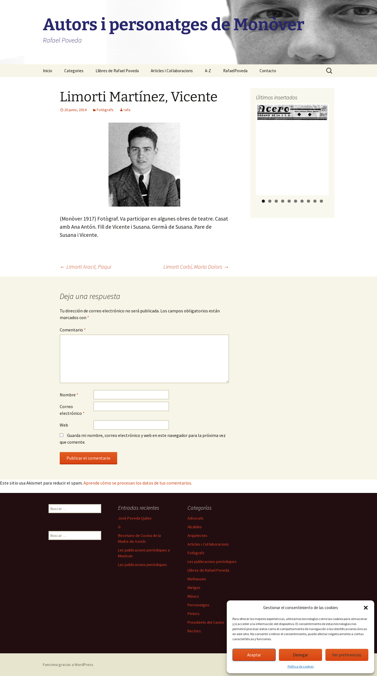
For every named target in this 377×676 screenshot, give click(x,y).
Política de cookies (301, 666)
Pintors (194, 613)
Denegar (300, 655)
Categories (74, 70)
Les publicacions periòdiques (142, 564)
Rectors (194, 630)
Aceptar (254, 655)
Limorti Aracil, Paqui (85, 266)
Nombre (69, 394)
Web (64, 425)
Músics (193, 596)
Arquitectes (197, 535)
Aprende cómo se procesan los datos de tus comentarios (137, 483)
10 (321, 201)
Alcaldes (195, 526)
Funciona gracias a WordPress (68, 664)
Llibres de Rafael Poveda (117, 70)
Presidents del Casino (206, 622)
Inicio (47, 70)
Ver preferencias (346, 655)
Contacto (268, 70)
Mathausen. (197, 578)
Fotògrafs (105, 109)
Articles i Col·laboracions (172, 70)
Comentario (73, 330)
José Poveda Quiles (135, 518)
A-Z (208, 70)
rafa (127, 109)
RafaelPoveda (235, 70)
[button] (366, 607)
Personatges (198, 604)
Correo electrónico (72, 410)
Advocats (195, 518)
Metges (194, 587)
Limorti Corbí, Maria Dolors (196, 266)
